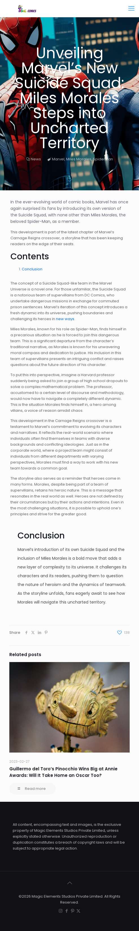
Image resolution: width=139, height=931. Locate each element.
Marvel (58, 159)
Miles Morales (78, 159)
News (36, 159)
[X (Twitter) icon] (78, 911)
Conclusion (32, 269)
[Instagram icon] (60, 911)
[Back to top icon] (69, 883)
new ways (65, 319)
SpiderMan (103, 159)
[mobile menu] (131, 8)
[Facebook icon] (66, 911)
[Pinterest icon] (72, 911)
